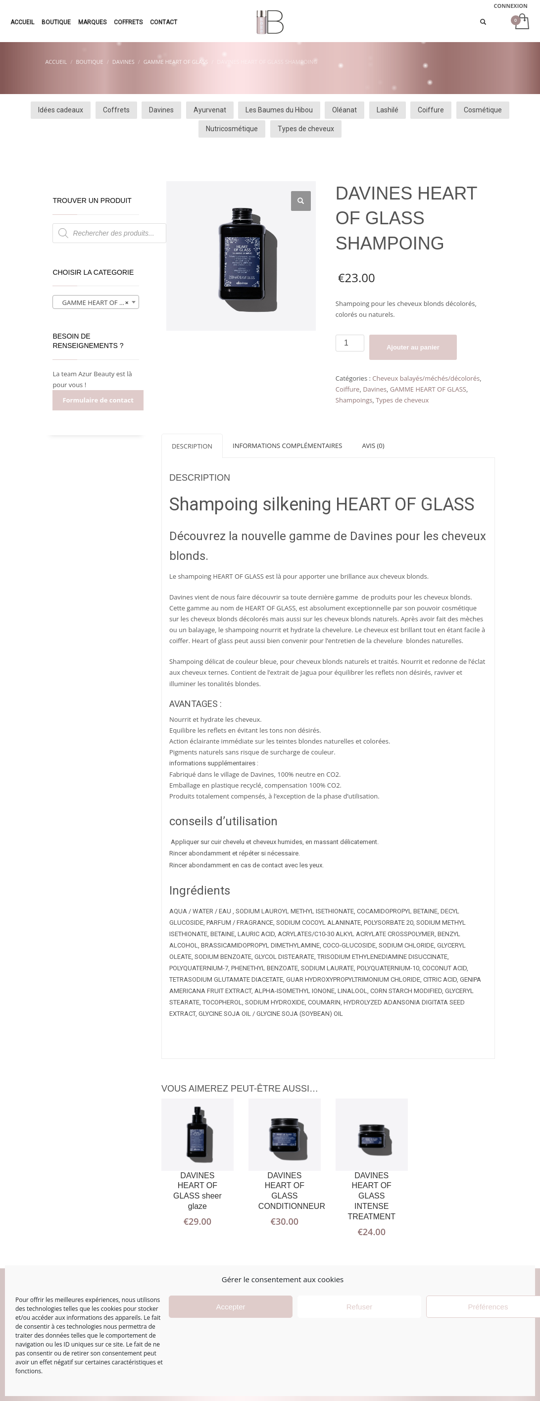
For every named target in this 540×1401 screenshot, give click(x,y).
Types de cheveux (402, 400)
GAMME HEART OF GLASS (428, 389)
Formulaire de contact (98, 400)
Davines (375, 389)
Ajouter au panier (413, 347)
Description (192, 446)
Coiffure (348, 389)
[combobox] (95, 302)
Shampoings (354, 400)
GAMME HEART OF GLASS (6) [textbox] (98, 302)
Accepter (230, 1306)
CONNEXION (511, 5)
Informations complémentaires (287, 445)
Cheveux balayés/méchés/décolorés (426, 378)
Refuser (359, 1306)
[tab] (192, 446)
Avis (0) (373, 445)
